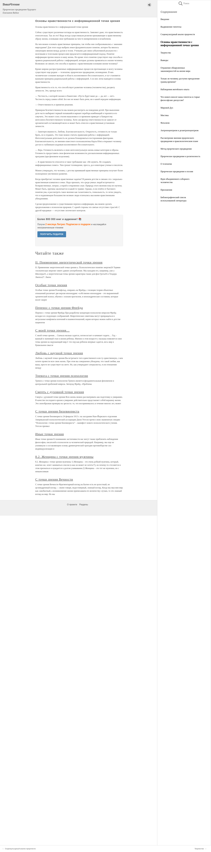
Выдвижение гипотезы (171, 27)
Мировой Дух (167, 108)
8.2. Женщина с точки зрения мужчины (64, 456)
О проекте (72, 504)
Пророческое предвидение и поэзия (177, 171)
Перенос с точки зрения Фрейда (59, 307)
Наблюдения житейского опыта (175, 89)
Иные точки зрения (49, 434)
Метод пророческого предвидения (176, 149)
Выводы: (165, 60)
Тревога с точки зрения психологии (61, 375)
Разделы (83, 504)
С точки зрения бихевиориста (57, 411)
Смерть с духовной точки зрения (59, 392)
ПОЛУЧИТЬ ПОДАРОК (51, 234)
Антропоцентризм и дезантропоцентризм (179, 130)
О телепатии (166, 164)
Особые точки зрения (51, 285)
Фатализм (165, 123)
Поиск (183, 3)
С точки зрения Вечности (54, 479)
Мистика (165, 115)
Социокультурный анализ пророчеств (178, 34)
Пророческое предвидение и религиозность (180, 156)
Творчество (166, 53)
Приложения (166, 190)
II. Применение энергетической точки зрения (69, 262)
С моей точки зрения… (52, 330)
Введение (165, 19)
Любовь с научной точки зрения (59, 353)
